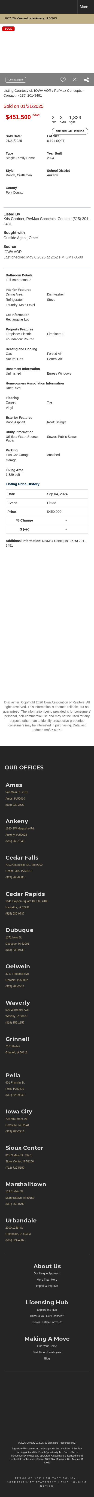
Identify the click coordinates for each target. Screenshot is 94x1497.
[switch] (63, 80)
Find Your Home (47, 1346)
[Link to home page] (7, 7)
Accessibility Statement (31, 1482)
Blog (47, 1358)
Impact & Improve (47, 1286)
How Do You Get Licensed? (47, 1316)
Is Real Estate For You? (46, 1322)
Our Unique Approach (47, 1273)
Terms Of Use (28, 1478)
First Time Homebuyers (47, 1352)
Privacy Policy (61, 1478)
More (84, 7)
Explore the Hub (47, 1309)
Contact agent (16, 79)
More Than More (47, 1279)
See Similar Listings (70, 131)
